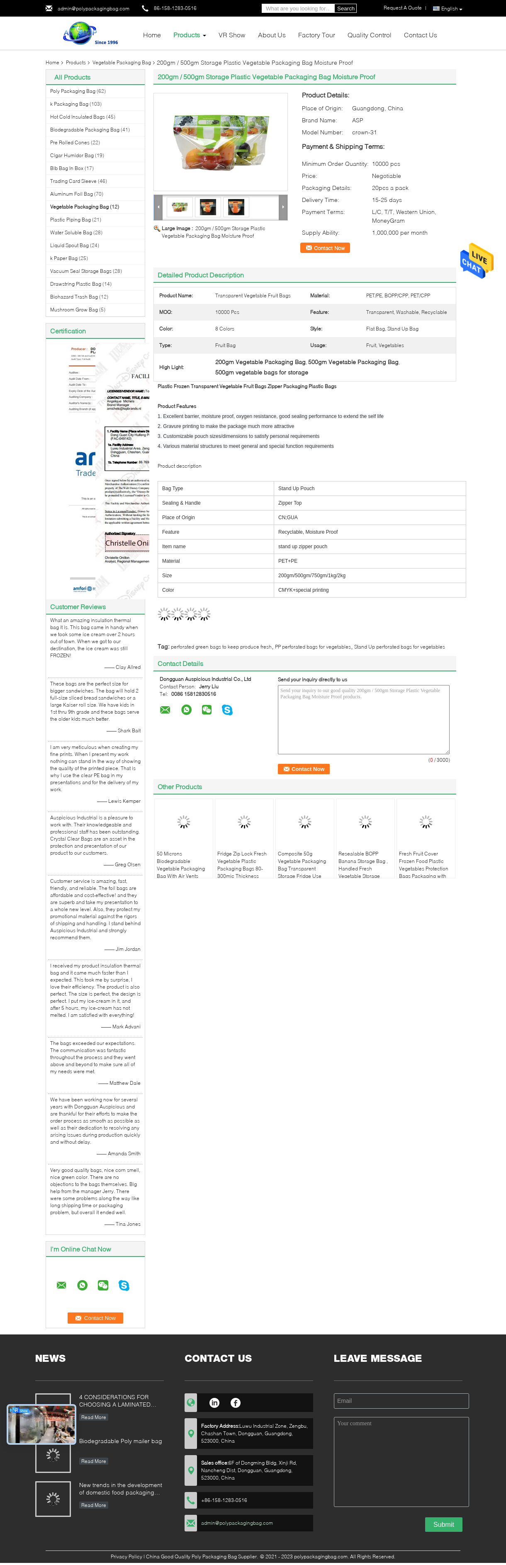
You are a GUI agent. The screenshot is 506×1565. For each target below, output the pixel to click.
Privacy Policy (126, 1556)
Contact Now (329, 248)
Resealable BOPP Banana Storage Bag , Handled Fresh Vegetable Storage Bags (363, 869)
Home (152, 35)
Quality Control (370, 35)
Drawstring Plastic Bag (75, 284)
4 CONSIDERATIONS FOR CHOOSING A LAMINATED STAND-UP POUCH (115, 1401)
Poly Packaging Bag (72, 91)
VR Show (232, 35)
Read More (93, 1417)
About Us (272, 35)
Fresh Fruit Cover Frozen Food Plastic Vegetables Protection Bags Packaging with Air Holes (423, 869)
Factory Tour (316, 35)
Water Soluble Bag (71, 232)
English (451, 8)
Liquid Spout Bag (69, 245)
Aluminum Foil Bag (71, 194)
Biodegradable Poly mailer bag (120, 1440)
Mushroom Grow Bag (74, 309)
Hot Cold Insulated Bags (77, 117)
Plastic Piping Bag (70, 219)
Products (186, 35)
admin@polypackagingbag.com (93, 8)
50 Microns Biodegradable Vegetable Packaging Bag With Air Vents (181, 865)
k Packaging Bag (69, 104)
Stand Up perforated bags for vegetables (399, 647)
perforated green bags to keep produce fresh (221, 647)
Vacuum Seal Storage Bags (81, 271)
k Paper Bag (64, 258)
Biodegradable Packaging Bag (84, 129)
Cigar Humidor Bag (72, 155)
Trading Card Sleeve (73, 181)
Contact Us (420, 35)
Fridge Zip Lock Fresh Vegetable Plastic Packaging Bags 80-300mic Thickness (242, 865)
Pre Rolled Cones (70, 142)
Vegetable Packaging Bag (121, 62)
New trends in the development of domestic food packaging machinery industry (120, 1489)
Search (346, 8)
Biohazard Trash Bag (74, 297)
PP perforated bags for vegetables (313, 647)
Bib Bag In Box (66, 168)
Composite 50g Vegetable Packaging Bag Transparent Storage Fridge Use (302, 865)
